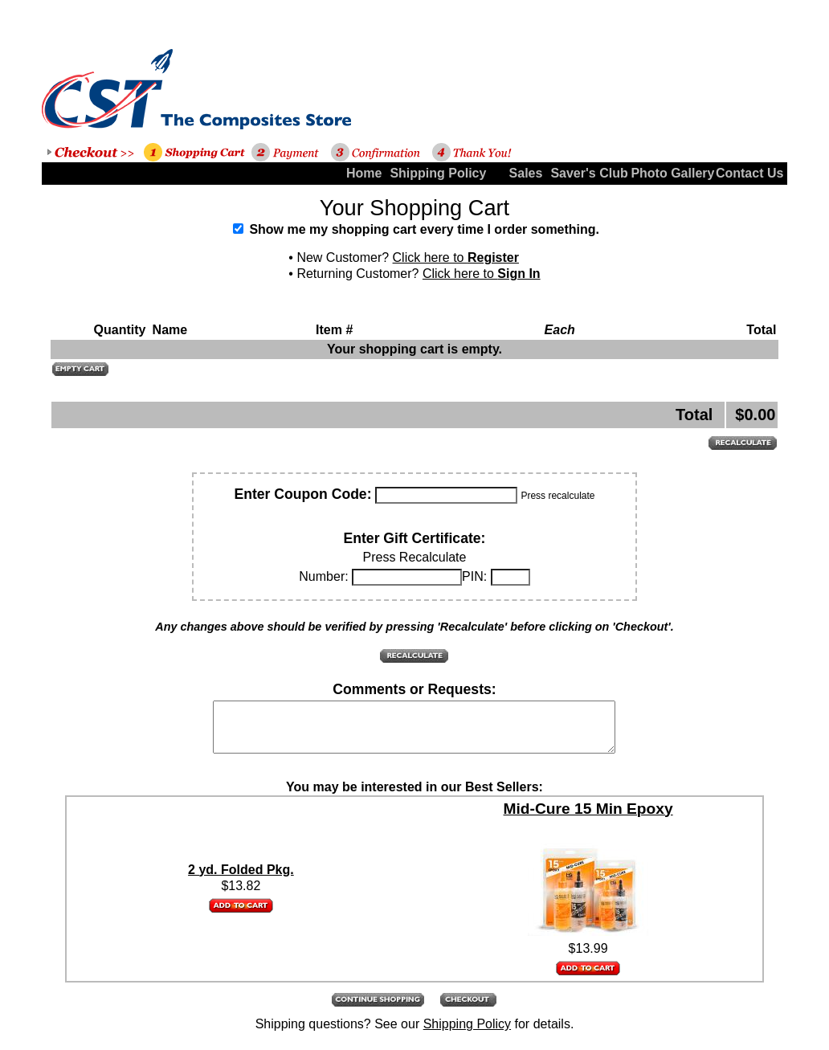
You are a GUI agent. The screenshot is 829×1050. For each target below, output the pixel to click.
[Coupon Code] (446, 495)
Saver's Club (588, 173)
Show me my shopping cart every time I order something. (416, 229)
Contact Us (749, 173)
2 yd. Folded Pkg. (241, 879)
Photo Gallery (669, 173)
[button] (80, 369)
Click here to (456, 257)
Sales (526, 173)
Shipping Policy (428, 173)
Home (364, 173)
